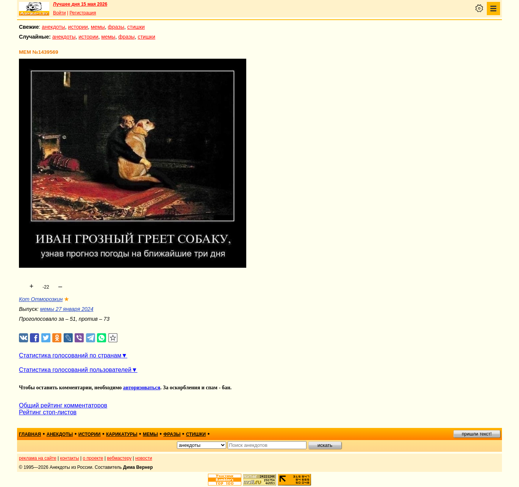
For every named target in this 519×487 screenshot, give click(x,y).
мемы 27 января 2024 (67, 309)
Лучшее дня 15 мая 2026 (80, 4)
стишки (136, 27)
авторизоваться (141, 387)
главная (30, 434)
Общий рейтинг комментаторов (63, 405)
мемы (98, 27)
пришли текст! (477, 434)
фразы (116, 27)
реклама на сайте (37, 458)
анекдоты (53, 27)
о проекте (93, 458)
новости (143, 458)
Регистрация (82, 13)
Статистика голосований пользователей (75, 370)
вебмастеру (119, 458)
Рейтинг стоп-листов (48, 412)
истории (78, 27)
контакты (69, 458)
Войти (59, 13)
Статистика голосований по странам (70, 355)
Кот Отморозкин (41, 299)
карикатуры (122, 434)
